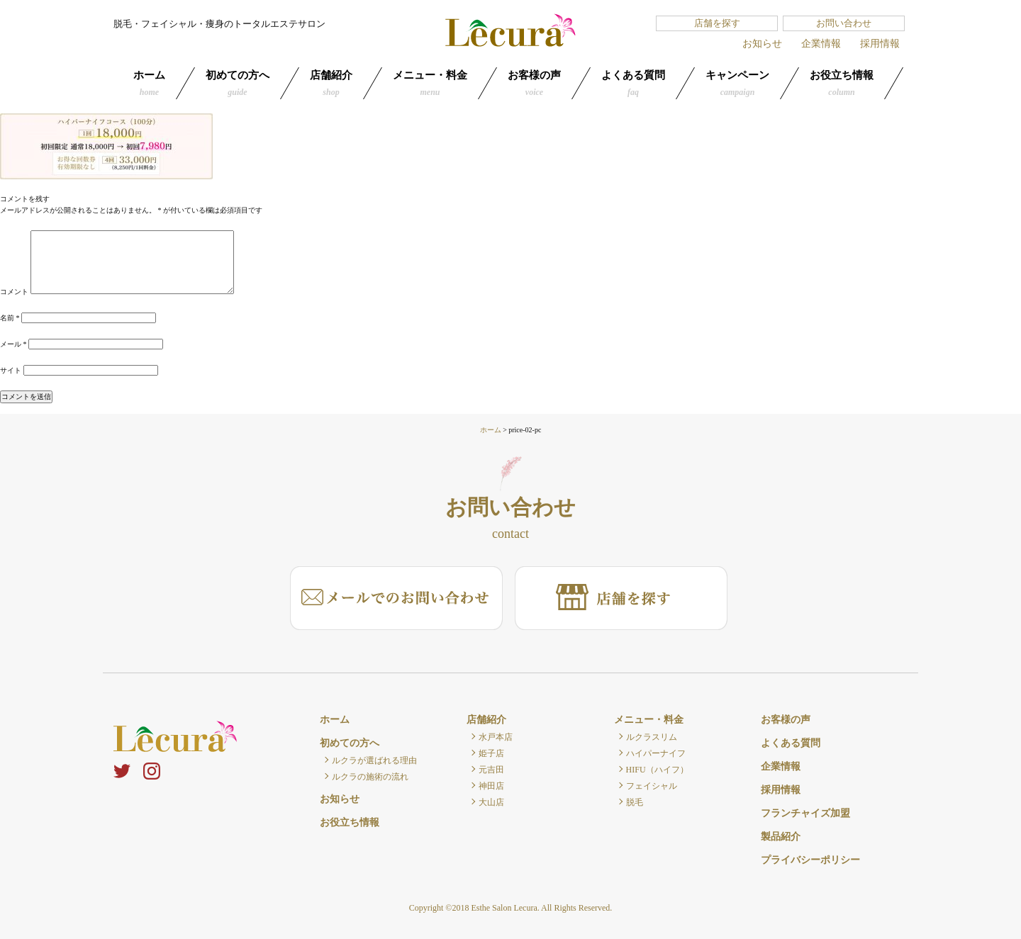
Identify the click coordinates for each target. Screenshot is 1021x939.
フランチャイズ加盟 (805, 813)
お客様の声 (534, 83)
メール (13, 344)
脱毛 (634, 802)
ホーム (149, 83)
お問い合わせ (843, 23)
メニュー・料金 (430, 83)
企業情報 (821, 43)
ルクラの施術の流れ (370, 777)
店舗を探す (717, 23)
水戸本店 (496, 737)
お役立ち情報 (842, 83)
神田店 (491, 786)
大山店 (491, 802)
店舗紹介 (331, 83)
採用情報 (880, 43)
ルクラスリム (651, 737)
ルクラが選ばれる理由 (374, 760)
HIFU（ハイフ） (657, 770)
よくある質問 (633, 83)
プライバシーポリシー (810, 860)
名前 (10, 318)
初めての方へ (237, 83)
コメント (14, 292)
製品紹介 (780, 836)
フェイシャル (651, 786)
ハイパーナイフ (656, 753)
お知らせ (762, 43)
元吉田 (491, 770)
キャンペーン (737, 83)
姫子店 (491, 753)
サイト (10, 370)
